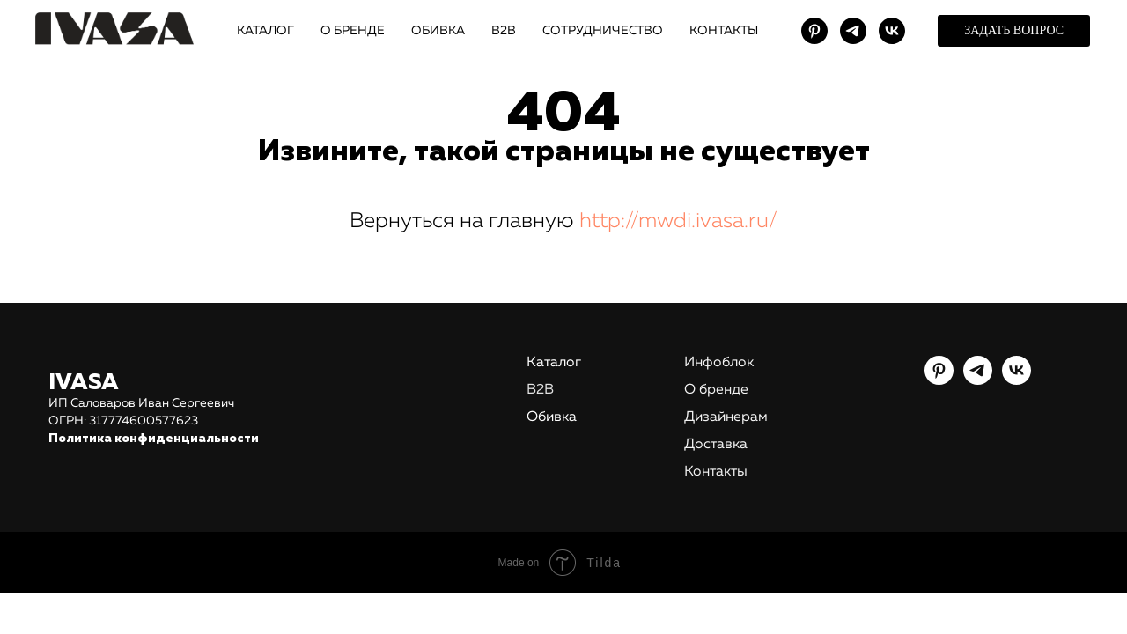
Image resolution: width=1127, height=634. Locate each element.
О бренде (716, 390)
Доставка (716, 445)
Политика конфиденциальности (153, 438)
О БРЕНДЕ (352, 31)
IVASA (83, 383)
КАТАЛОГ (265, 31)
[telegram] (853, 31)
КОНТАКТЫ (723, 31)
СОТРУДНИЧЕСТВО (602, 31)
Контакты (716, 472)
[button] (1014, 30)
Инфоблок (719, 363)
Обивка (552, 417)
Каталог (554, 363)
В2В (503, 31)
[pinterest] (814, 31)
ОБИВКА (438, 31)
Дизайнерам (726, 417)
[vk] (892, 31)
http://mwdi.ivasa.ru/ (678, 221)
